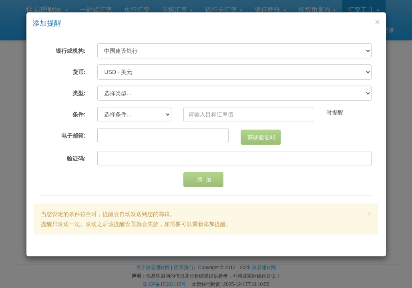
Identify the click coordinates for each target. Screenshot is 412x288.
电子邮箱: (73, 135)
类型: (79, 93)
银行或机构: (71, 51)
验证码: (76, 158)
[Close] (377, 22)
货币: (79, 72)
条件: (79, 114)
